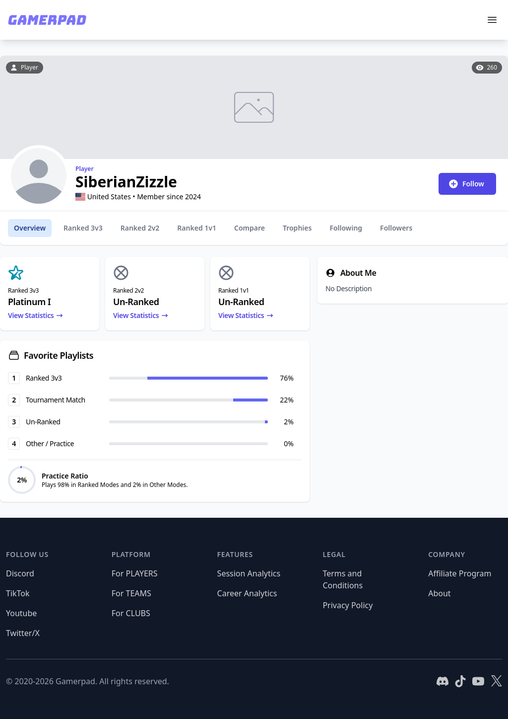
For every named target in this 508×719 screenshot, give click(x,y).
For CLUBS (131, 613)
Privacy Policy (347, 605)
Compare (249, 228)
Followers (396, 228)
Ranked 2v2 (140, 228)
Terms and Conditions (342, 579)
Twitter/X (23, 633)
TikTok (18, 593)
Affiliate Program (459, 573)
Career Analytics (247, 593)
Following (345, 228)
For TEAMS (131, 593)
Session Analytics (249, 573)
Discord (20, 573)
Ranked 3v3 (83, 228)
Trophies (297, 228)
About (439, 593)
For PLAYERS (135, 573)
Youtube (21, 613)
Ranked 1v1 (196, 228)
